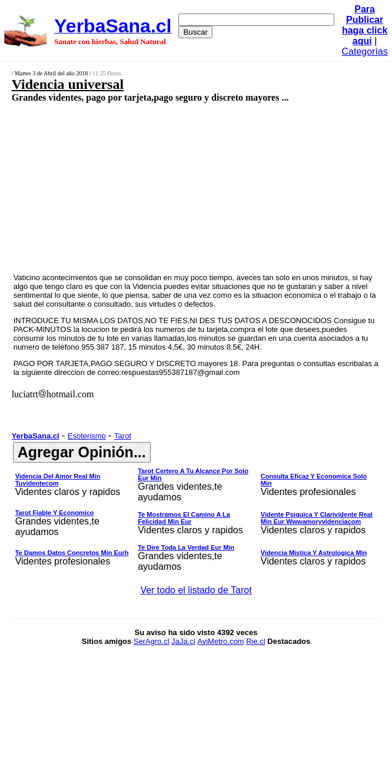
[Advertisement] (168, 187)
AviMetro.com (220, 641)
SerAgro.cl (152, 641)
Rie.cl (255, 641)
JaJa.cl (183, 641)
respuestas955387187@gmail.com (180, 372)
